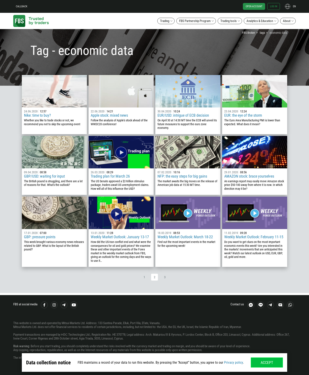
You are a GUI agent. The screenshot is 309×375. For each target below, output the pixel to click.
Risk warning (21, 346)
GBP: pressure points (39, 237)
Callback (21, 6)
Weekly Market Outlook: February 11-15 (253, 237)
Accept (267, 362)
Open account (254, 6)
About (286, 21)
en (294, 6)
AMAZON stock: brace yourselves (249, 176)
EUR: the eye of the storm (243, 115)
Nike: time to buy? (37, 115)
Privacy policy (233, 362)
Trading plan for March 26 (110, 176)
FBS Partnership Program (195, 21)
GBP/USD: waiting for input (44, 176)
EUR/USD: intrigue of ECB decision (183, 115)
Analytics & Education (260, 21)
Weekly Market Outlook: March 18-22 (185, 237)
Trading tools (228, 21)
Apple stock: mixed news (109, 115)
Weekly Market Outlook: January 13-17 (120, 237)
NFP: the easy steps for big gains (182, 176)
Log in (273, 6)
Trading (164, 21)
